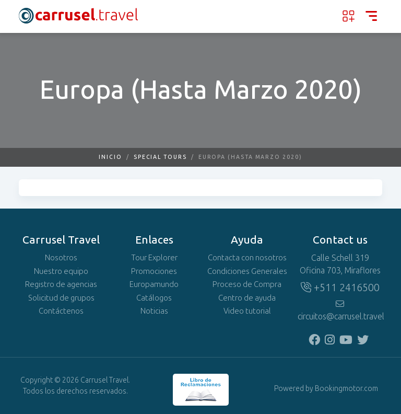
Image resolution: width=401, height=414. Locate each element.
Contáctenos (61, 311)
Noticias (154, 311)
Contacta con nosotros (247, 257)
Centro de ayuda (247, 298)
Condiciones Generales (247, 271)
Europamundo (154, 284)
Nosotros (61, 257)
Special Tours (160, 157)
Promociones (154, 271)
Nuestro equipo (61, 271)
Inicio (110, 157)
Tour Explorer (154, 257)
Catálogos (154, 298)
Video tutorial (247, 311)
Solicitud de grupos (61, 298)
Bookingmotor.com (346, 388)
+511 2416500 (340, 287)
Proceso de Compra (247, 284)
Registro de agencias (61, 284)
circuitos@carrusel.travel (340, 310)
